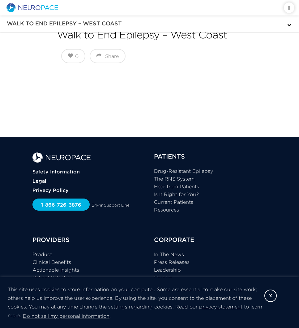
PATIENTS (169, 156)
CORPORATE (174, 239)
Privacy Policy (50, 190)
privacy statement (220, 307)
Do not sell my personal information (66, 316)
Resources (166, 210)
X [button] (270, 296)
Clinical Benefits (51, 262)
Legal (39, 181)
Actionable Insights (55, 270)
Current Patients (173, 202)
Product (42, 254)
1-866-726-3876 (61, 205)
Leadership (167, 270)
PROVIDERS (51, 239)
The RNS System (174, 179)
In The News (169, 254)
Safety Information (56, 171)
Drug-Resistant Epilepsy (183, 171)
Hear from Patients (176, 186)
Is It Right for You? (176, 194)
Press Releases (172, 262)
